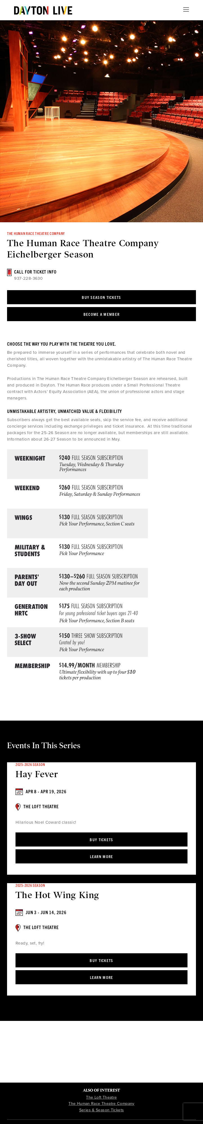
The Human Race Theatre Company (101, 1103)
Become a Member (101, 314)
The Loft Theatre (101, 1097)
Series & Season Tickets (101, 1110)
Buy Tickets (101, 839)
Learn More (101, 856)
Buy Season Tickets (101, 297)
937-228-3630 (28, 278)
